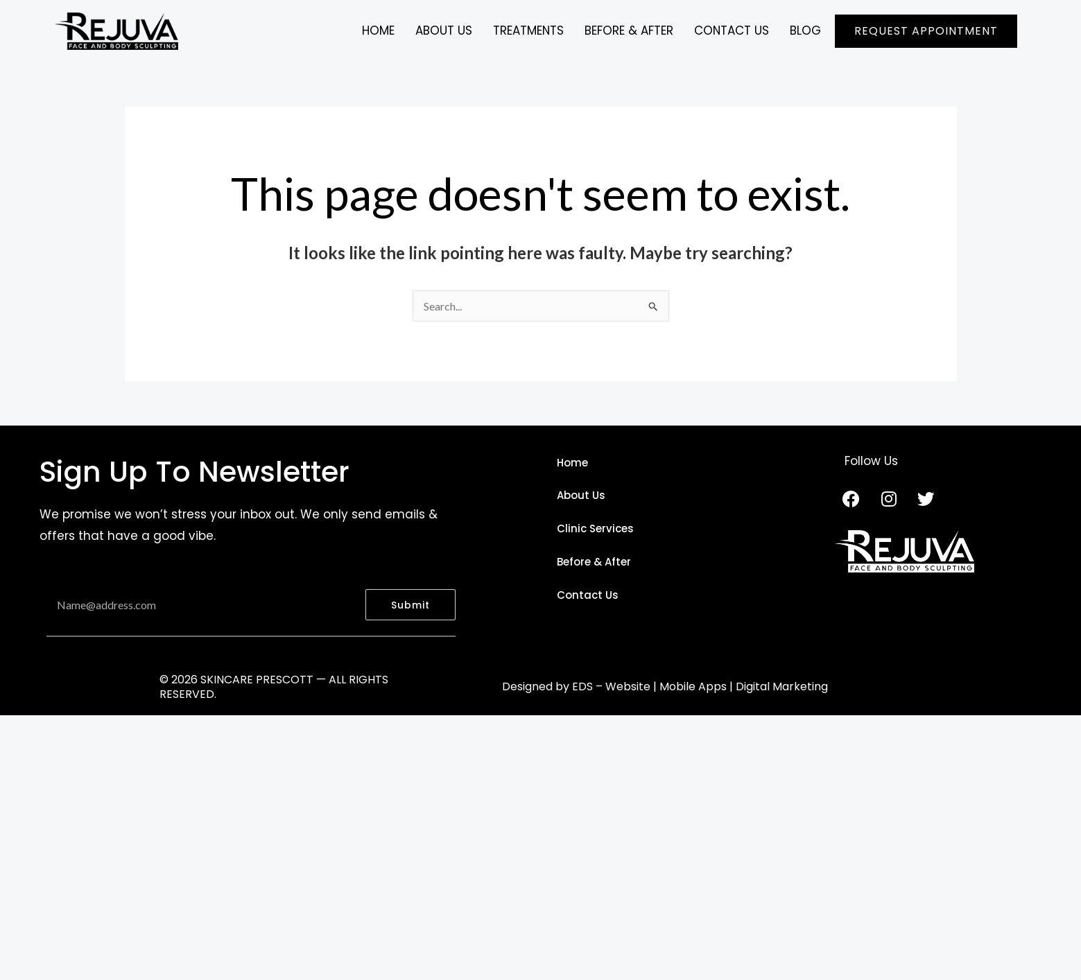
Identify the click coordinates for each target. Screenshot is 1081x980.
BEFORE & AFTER (628, 30)
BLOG (805, 30)
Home (377, 30)
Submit (410, 605)
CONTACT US (731, 30)
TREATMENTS (527, 30)
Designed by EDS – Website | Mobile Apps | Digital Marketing (665, 686)
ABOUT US (442, 30)
